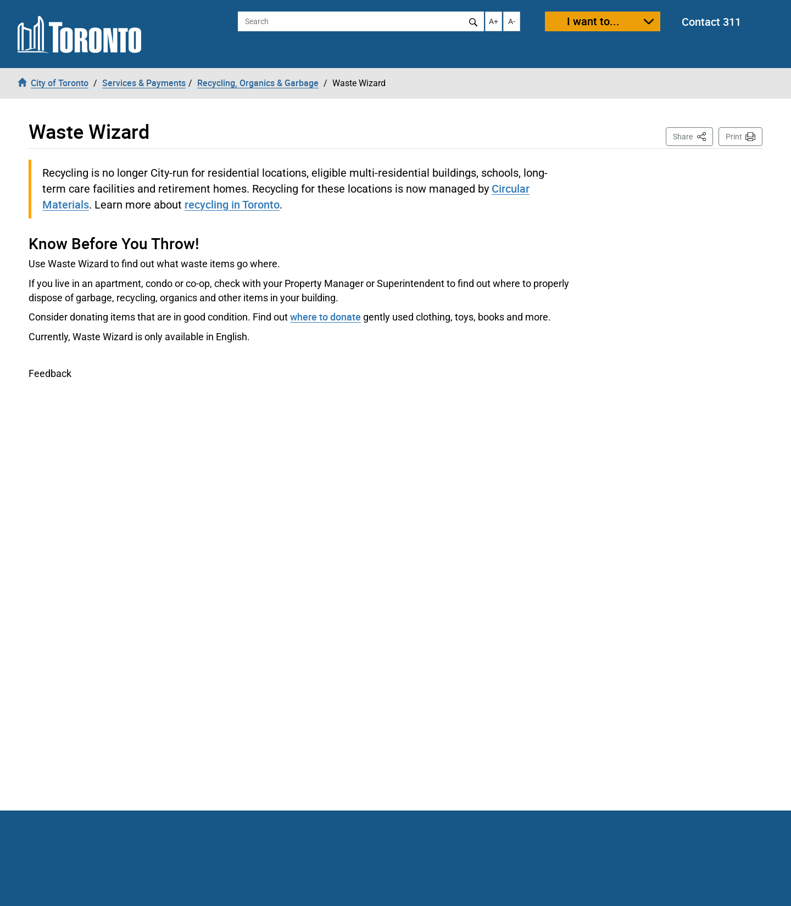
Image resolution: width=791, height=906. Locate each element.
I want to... (593, 21)
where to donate (325, 316)
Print (734, 136)
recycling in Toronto (232, 204)
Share (693, 136)
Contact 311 (711, 21)
